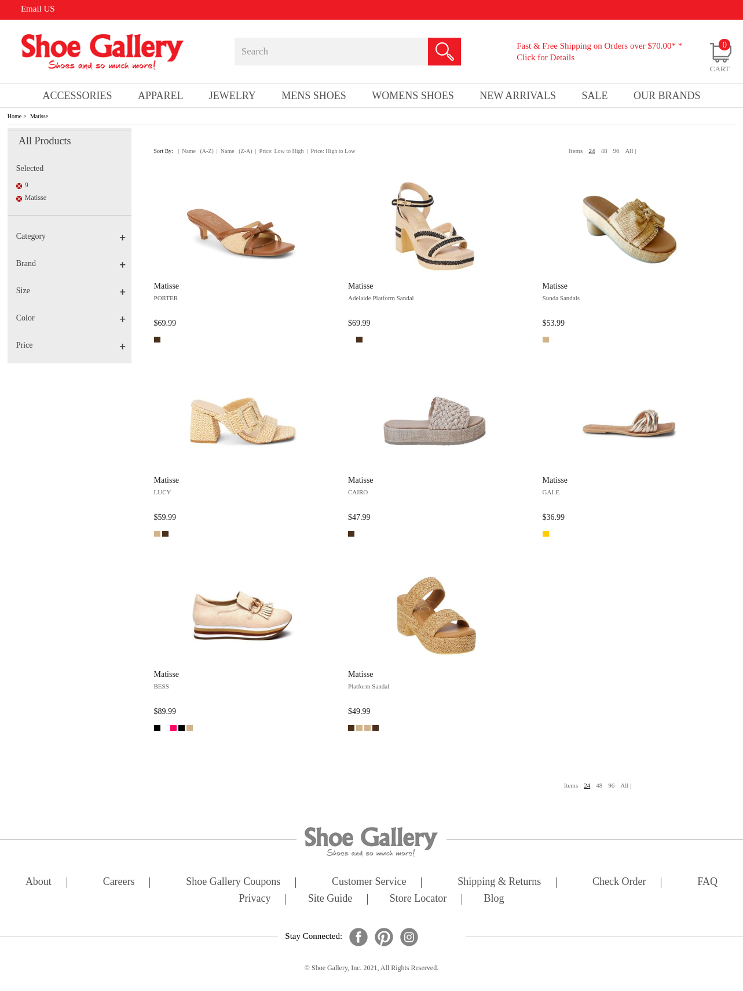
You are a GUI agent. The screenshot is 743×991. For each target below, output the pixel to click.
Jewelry (232, 95)
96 (616, 150)
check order (619, 882)
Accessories (77, 95)
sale (594, 95)
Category (71, 236)
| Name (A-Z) (196, 151)
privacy (255, 899)
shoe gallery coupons (233, 882)
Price (71, 345)
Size (71, 290)
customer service (369, 882)
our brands (667, 95)
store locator (418, 899)
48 (604, 150)
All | (630, 150)
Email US (38, 8)
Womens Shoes (413, 95)
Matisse (39, 116)
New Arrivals (518, 95)
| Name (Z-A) (234, 151)
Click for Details (545, 57)
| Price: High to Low (331, 151)
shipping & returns (499, 882)
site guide (330, 899)
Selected (29, 168)
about (38, 882)
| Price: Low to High (279, 151)
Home (14, 116)
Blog (494, 899)
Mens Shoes (313, 95)
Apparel (160, 95)
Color (71, 318)
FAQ (707, 882)
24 (591, 150)
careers (119, 882)
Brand (71, 263)
